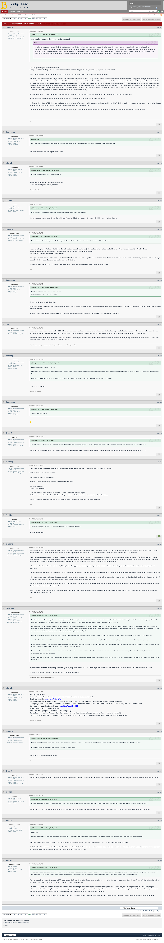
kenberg (9, 27)
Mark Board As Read (36, 939)
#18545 (159, 229)
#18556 (159, 731)
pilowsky (9, 163)
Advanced (162, 11)
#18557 (159, 771)
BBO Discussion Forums (9, 15)
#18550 (159, 433)
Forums (4, 11)
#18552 (159, 515)
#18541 (159, 27)
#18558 (159, 792)
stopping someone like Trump (45, 39)
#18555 (159, 688)
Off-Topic (20, 15)
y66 (7, 324)
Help (157, 8)
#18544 (159, 201)
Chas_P (9, 433)
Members (12, 11)
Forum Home (14, 939)
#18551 (159, 462)
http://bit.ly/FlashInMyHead (116, 715)
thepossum (10, 132)
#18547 (159, 324)
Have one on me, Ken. (37, 532)
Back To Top (6, 939)
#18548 (159, 356)
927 (26, 18)
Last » (44, 18)
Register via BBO (136, 8)
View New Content (153, 15)
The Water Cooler (30, 15)
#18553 (159, 544)
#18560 (159, 860)
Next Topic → (157, 911)
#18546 (159, 280)
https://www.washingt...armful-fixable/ (42, 477)
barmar (9, 821)
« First (15, 18)
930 (37, 18)
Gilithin (9, 201)
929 (33, 18)
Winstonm (10, 608)
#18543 (159, 163)
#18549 (159, 402)
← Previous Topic (136, 911)
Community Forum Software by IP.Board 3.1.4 (148, 939)
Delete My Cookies (24, 939)
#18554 (159, 608)
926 (22, 18)
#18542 (159, 132)
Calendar (20, 11)
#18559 (159, 820)
